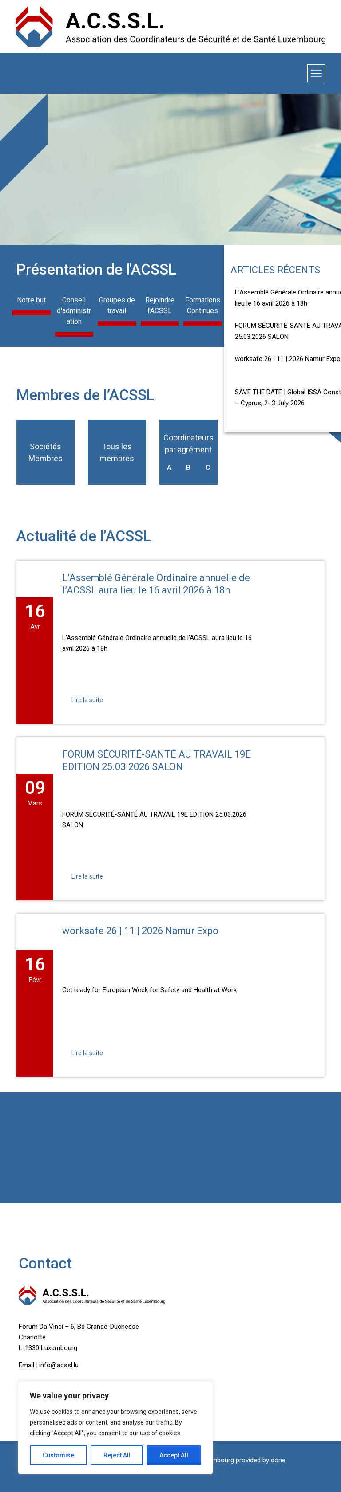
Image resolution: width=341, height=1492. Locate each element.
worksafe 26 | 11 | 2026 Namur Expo (288, 359)
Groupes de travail (117, 305)
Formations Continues (202, 305)
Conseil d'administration (74, 311)
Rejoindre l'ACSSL (159, 305)
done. (279, 1460)
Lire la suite (87, 699)
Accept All (173, 1455)
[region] (115, 1427)
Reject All (117, 1455)
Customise (58, 1455)
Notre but (31, 300)
